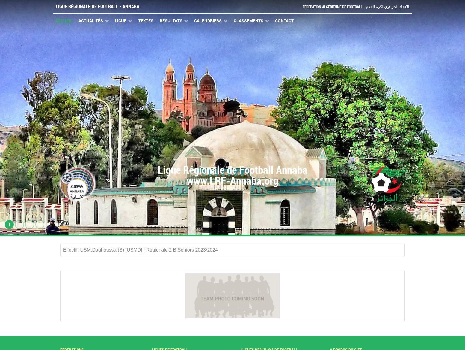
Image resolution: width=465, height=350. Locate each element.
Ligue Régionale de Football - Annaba (97, 6)
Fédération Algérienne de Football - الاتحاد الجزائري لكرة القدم (356, 7)
